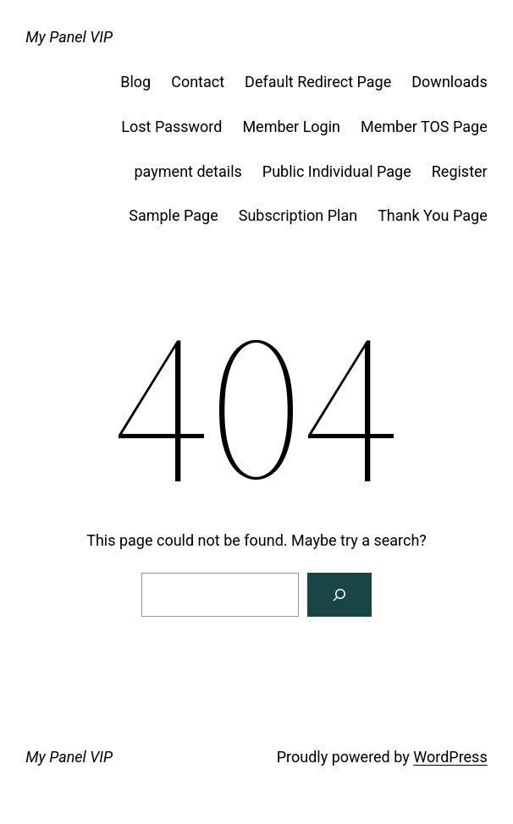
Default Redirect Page (318, 82)
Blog (135, 82)
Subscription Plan (298, 215)
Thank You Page (433, 215)
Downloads (449, 82)
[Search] (339, 595)
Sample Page (173, 215)
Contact (197, 82)
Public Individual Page (336, 171)
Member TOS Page (424, 126)
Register (460, 171)
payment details (188, 171)
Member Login (291, 126)
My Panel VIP (69, 37)
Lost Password (171, 126)
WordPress (450, 757)
